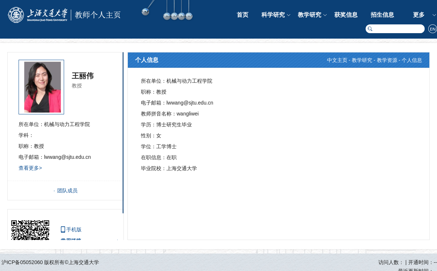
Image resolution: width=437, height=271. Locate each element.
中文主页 (337, 60)
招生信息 (382, 15)
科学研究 (273, 15)
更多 (419, 15)
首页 (242, 15)
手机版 (74, 229)
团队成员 (67, 190)
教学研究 (309, 15)
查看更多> (30, 168)
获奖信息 (346, 15)
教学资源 (387, 60)
